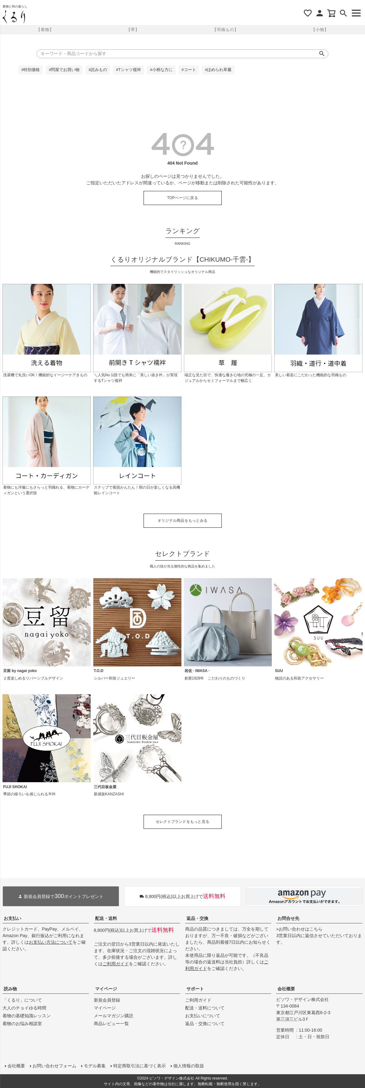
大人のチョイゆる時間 (24, 1007)
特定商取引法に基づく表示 (139, 1065)
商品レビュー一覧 (111, 1023)
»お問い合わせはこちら (299, 928)
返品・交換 (197, 918)
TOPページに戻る (182, 198)
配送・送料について (205, 1007)
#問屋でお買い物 (64, 70)
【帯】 (132, 29)
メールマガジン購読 (113, 1015)
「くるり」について (22, 1000)
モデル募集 (95, 1065)
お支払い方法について (51, 942)
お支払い (12, 918)
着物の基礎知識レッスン (27, 1015)
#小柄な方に (161, 70)
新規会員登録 (107, 1000)
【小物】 (320, 29)
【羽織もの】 (225, 29)
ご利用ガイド (116, 963)
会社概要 (286, 988)
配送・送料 (106, 918)
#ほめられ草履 (218, 70)
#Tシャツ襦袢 (128, 70)
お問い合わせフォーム (54, 1065)
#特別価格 (30, 70)
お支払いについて (202, 1015)
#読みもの (98, 70)
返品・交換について (205, 1023)
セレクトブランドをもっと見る (182, 821)
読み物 (10, 988)
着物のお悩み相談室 (22, 1023)
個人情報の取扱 (188, 1065)
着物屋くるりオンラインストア (14, 16)
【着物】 (45, 29)
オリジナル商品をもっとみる (182, 520)
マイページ (106, 988)
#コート (189, 70)
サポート (195, 988)
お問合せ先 (288, 918)
